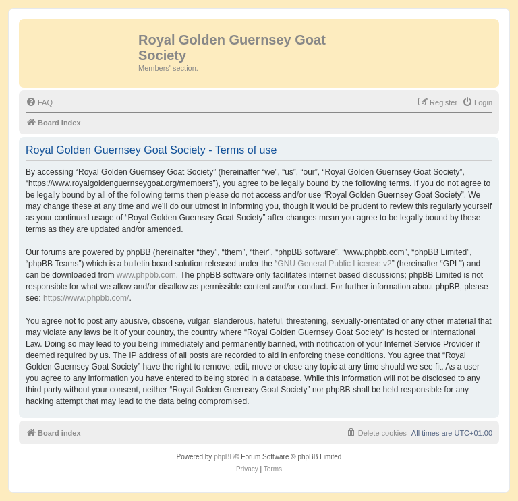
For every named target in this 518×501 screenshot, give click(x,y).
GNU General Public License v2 (334, 263)
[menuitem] (39, 102)
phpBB (224, 457)
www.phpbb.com (146, 275)
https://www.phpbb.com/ (86, 298)
